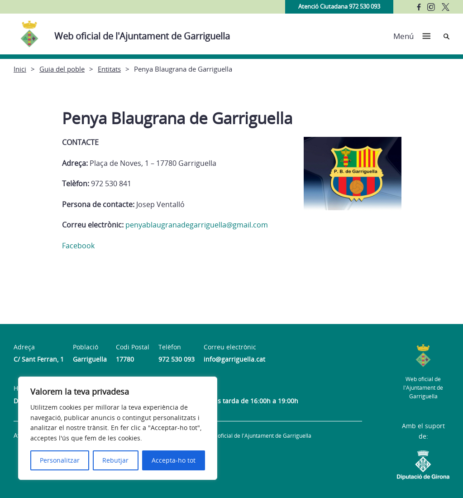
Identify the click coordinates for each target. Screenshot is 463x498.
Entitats (109, 68)
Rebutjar (115, 460)
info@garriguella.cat (234, 359)
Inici (20, 68)
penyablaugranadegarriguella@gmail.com (196, 225)
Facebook (78, 246)
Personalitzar (60, 460)
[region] (117, 428)
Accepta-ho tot (174, 460)
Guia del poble (62, 68)
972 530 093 (176, 359)
